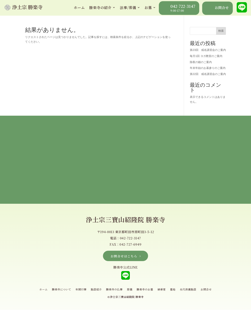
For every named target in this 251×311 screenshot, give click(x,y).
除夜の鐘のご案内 (201, 62)
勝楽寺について (58, 290)
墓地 (175, 290)
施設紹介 (95, 290)
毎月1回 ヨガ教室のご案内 (206, 56)
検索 (221, 30)
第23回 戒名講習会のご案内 (208, 49)
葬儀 (130, 290)
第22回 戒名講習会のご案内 (208, 74)
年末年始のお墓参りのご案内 (208, 67)
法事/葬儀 (128, 7)
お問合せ (210, 290)
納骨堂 (163, 290)
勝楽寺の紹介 (100, 7)
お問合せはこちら (124, 256)
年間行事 (79, 290)
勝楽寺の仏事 (114, 290)
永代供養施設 (191, 290)
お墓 (148, 7)
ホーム (79, 7)
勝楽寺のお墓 (146, 290)
